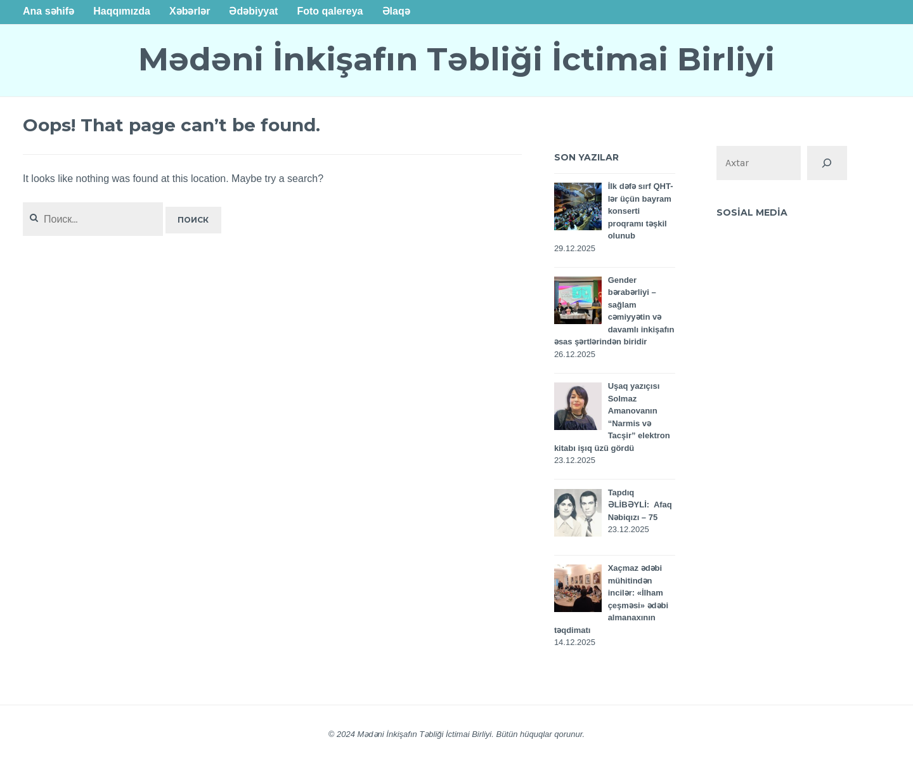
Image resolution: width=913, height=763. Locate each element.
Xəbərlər (189, 11)
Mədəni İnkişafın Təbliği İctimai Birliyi (456, 59)
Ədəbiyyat (253, 11)
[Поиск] (826, 163)
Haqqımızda (121, 11)
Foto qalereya (330, 11)
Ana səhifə (48, 11)
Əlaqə (396, 11)
